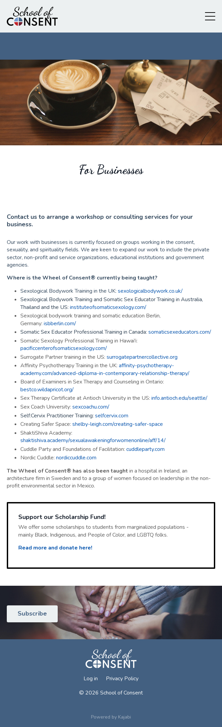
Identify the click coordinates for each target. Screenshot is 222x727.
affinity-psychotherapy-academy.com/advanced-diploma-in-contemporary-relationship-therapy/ (104, 369)
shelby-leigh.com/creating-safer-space (117, 424)
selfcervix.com (111, 415)
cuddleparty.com (145, 449)
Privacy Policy (122, 678)
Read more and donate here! (55, 548)
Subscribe (32, 613)
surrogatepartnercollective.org (142, 357)
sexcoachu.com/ (90, 407)
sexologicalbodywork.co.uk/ (150, 291)
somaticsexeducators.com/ (179, 332)
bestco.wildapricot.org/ (47, 389)
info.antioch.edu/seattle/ (179, 398)
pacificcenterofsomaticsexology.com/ (63, 348)
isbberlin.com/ (60, 323)
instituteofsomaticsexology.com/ (108, 307)
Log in (91, 678)
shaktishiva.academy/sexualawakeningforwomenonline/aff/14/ (93, 440)
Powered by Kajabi (111, 717)
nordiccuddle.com (76, 457)
